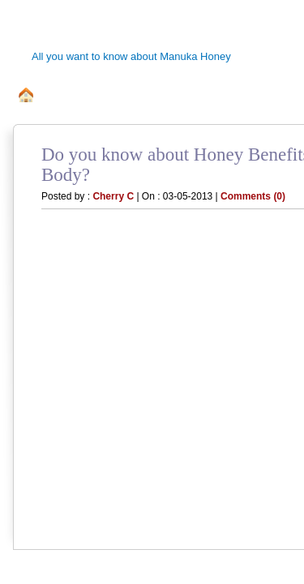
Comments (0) (253, 196)
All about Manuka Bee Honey (135, 95)
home (26, 96)
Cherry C (113, 196)
